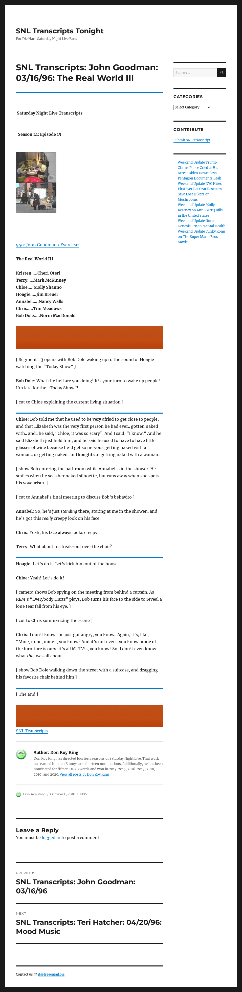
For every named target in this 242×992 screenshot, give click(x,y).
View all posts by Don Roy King (84, 774)
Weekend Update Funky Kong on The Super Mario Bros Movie (201, 236)
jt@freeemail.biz (51, 974)
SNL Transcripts (32, 730)
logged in (51, 837)
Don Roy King (34, 794)
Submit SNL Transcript (191, 140)
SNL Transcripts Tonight (60, 31)
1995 (83, 794)
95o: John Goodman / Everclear (47, 244)
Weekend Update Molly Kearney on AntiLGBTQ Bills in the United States (200, 210)
